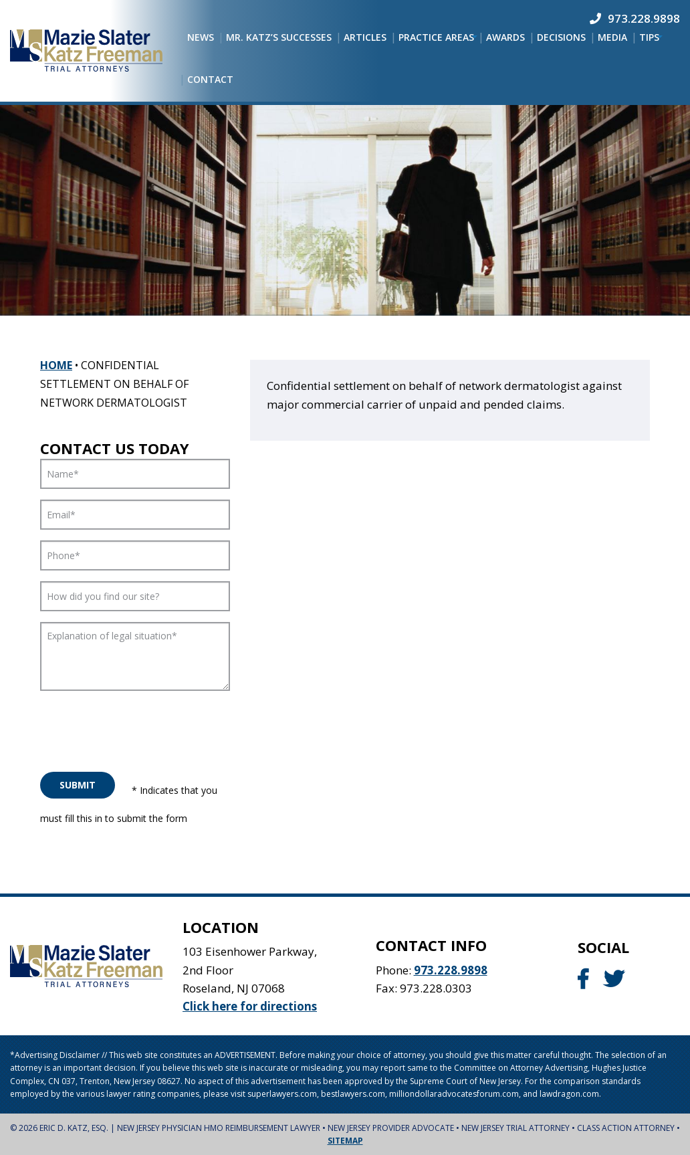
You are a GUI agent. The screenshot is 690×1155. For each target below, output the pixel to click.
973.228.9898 (450, 970)
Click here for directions (250, 1006)
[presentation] (141, 728)
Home (56, 365)
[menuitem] (201, 37)
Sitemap (345, 1140)
